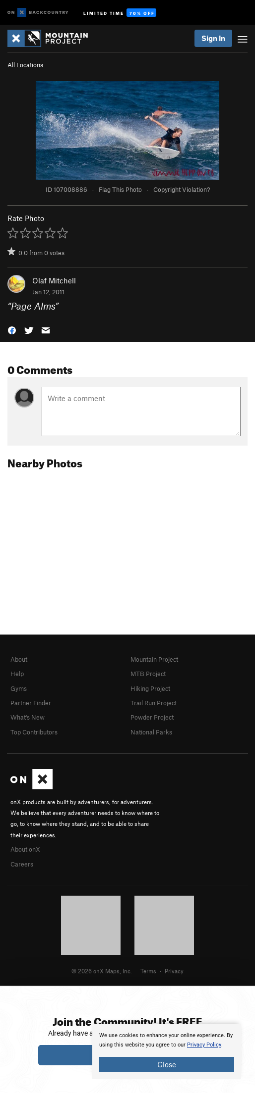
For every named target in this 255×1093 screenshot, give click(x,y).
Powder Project (152, 717)
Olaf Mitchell (54, 280)
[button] (11, 329)
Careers (21, 864)
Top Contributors (34, 732)
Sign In (213, 38)
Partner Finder (30, 703)
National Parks (151, 732)
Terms (148, 970)
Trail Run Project (153, 703)
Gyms (18, 688)
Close (166, 1064)
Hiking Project (150, 688)
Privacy (174, 970)
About (18, 659)
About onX (25, 849)
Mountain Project (154, 659)
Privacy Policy (204, 1045)
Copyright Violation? (181, 189)
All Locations (25, 65)
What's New (27, 717)
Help (17, 674)
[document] (166, 1051)
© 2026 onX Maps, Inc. (101, 970)
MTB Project (148, 674)
